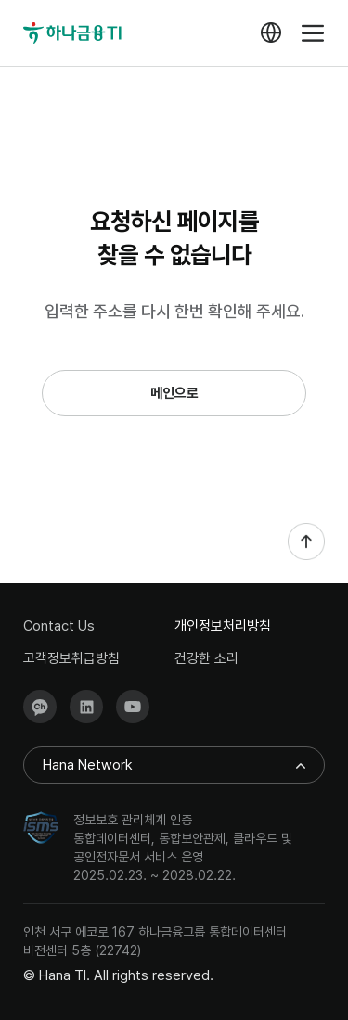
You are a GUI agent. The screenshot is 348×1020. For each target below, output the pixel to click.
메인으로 (174, 393)
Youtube (132, 706)
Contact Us (59, 626)
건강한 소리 (206, 659)
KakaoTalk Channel (40, 706)
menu (313, 33)
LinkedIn (86, 706)
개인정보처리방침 (222, 626)
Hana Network (88, 765)
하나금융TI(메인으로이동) (72, 33)
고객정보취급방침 (71, 659)
